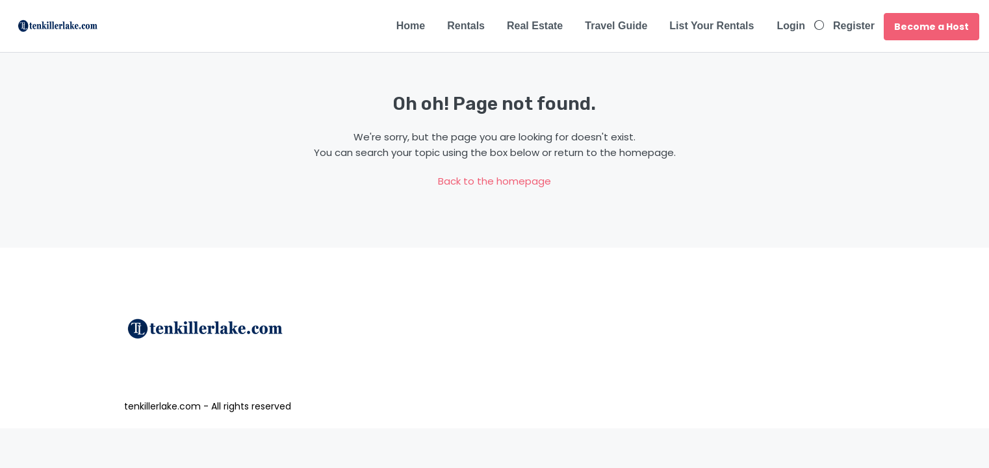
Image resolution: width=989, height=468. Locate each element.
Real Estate (535, 25)
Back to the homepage (494, 181)
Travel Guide (616, 25)
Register (854, 25)
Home (410, 25)
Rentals (466, 25)
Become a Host (931, 26)
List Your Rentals (711, 25)
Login (791, 25)
